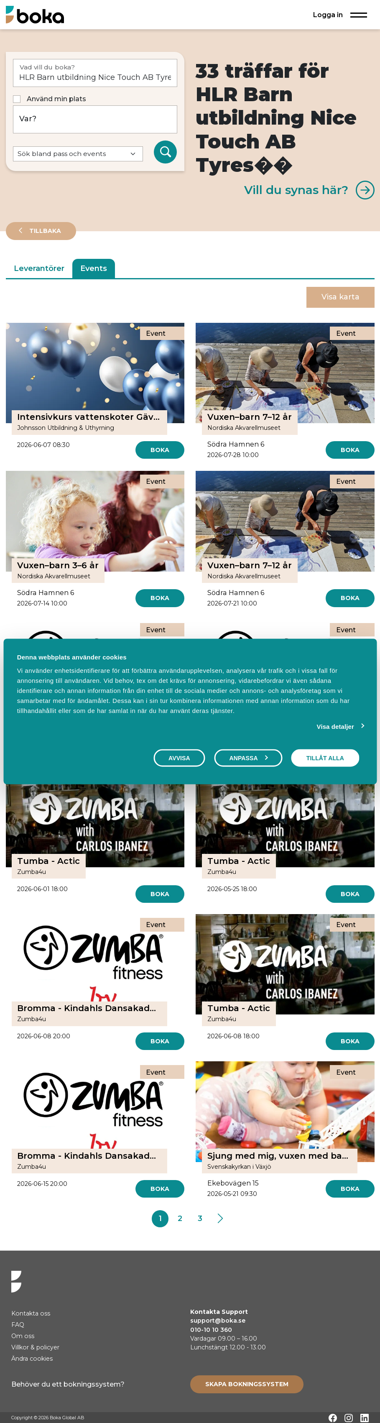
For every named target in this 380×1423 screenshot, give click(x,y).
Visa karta (340, 296)
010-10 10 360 (211, 1330)
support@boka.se (217, 1320)
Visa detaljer (335, 726)
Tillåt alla (325, 758)
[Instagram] (348, 1418)
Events (93, 268)
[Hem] (35, 14)
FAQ (17, 1324)
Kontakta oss (30, 1313)
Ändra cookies (32, 1358)
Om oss (22, 1336)
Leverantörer (39, 268)
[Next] (220, 1219)
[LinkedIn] (364, 1418)
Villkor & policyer (35, 1347)
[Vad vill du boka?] (95, 73)
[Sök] (165, 152)
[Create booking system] (246, 1384)
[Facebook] (333, 1418)
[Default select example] (78, 154)
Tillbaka (44, 231)
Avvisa (179, 758)
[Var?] (95, 119)
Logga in (328, 14)
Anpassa (248, 758)
